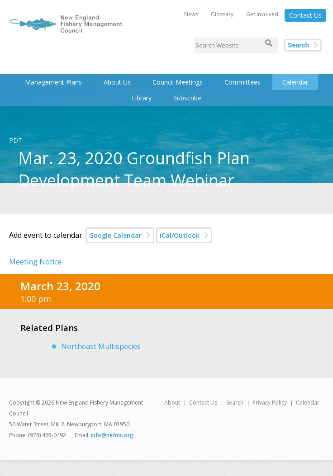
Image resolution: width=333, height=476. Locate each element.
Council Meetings (177, 82)
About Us (117, 82)
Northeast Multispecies (101, 346)
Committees (242, 82)
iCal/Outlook (180, 235)
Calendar (295, 82)
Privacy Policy (269, 402)
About (172, 402)
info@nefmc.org (112, 435)
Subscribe (187, 98)
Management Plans (53, 82)
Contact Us (305, 15)
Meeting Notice (35, 262)
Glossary (222, 14)
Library (142, 98)
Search (298, 45)
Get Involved (262, 14)
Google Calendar (115, 235)
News (191, 14)
